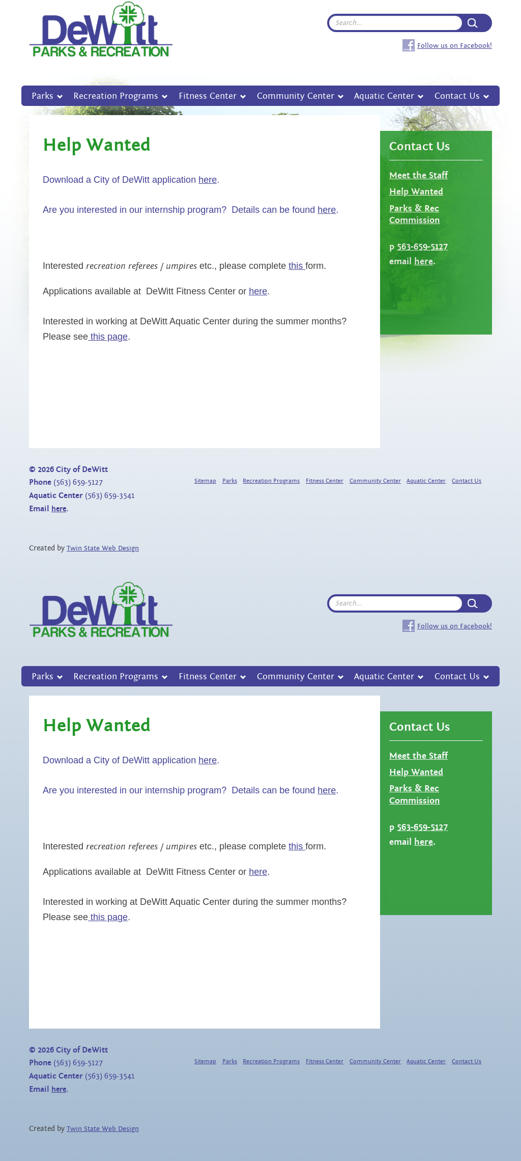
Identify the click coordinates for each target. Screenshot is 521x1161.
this (296, 266)
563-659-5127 (422, 246)
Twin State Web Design (103, 548)
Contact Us (457, 96)
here (207, 180)
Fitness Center (208, 96)
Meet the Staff (418, 175)
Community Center (295, 96)
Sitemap (205, 481)
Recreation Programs (115, 96)
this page (108, 336)
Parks (42, 96)
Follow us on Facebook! (454, 45)
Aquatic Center (384, 96)
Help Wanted (416, 191)
